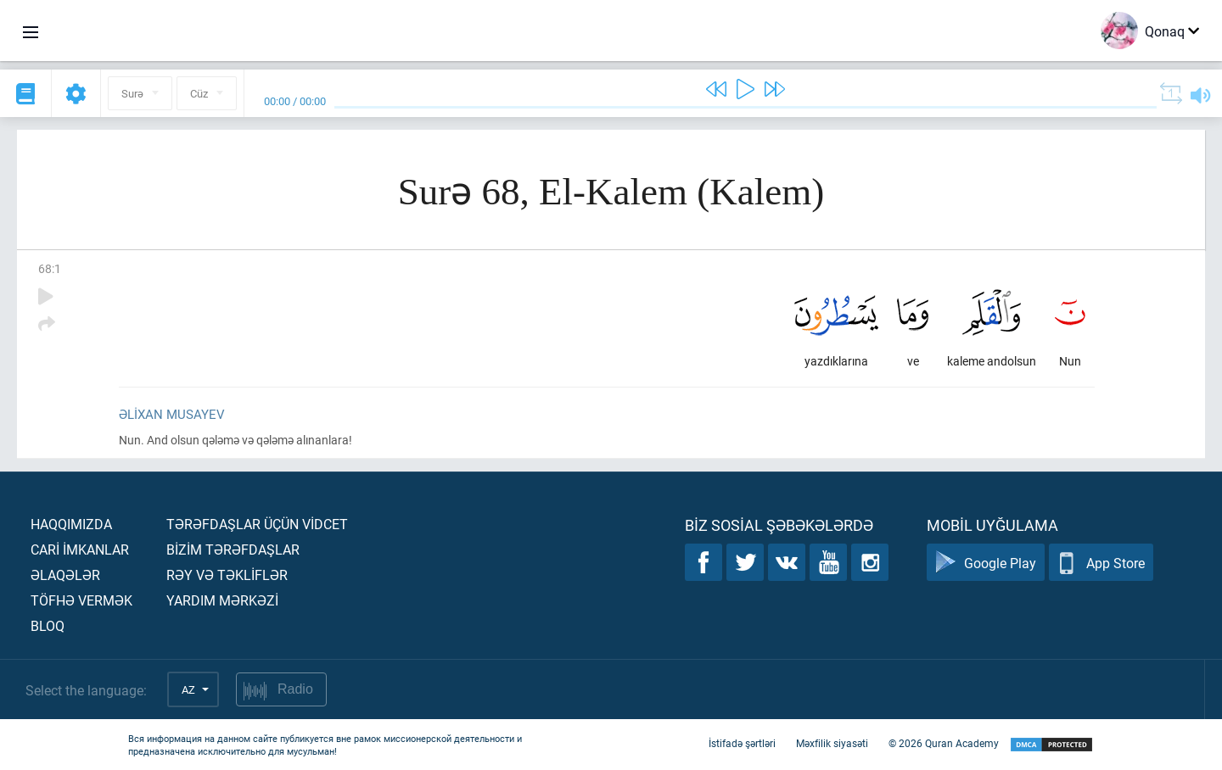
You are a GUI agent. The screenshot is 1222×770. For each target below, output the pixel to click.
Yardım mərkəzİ (222, 600)
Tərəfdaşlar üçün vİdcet (257, 524)
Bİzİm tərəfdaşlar (233, 549)
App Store (1101, 563)
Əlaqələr (65, 574)
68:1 (49, 268)
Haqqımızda (71, 524)
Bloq (47, 625)
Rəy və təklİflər (227, 574)
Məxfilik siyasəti (832, 743)
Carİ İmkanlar (80, 549)
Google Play (985, 563)
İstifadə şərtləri (742, 743)
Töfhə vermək (81, 600)
